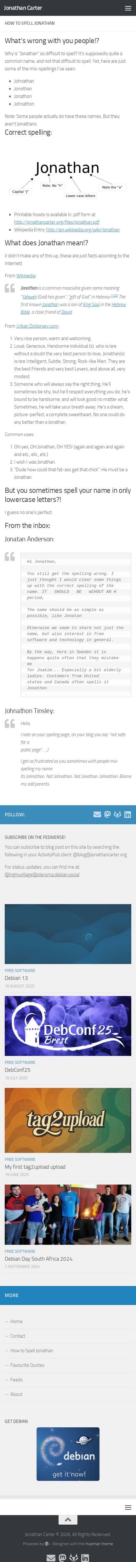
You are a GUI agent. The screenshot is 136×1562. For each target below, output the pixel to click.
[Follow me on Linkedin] (127, 814)
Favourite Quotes (27, 1365)
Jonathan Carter (23, 7)
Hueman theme (99, 1543)
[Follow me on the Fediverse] (107, 814)
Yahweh (29, 297)
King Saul (91, 304)
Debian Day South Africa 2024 (39, 1259)
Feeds (16, 1380)
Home (16, 1321)
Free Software (20, 970)
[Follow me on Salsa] (117, 814)
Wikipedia (25, 276)
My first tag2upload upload (35, 1167)
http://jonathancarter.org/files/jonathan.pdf (56, 222)
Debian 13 (16, 978)
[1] (112, 295)
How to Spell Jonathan (31, 1350)
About (16, 1394)
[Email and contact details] (97, 814)
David (66, 312)
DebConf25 (18, 1070)
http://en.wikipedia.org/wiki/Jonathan (83, 230)
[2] (116, 295)
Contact (17, 1336)
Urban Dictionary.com (37, 326)
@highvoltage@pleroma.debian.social (42, 874)
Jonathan (50, 304)
